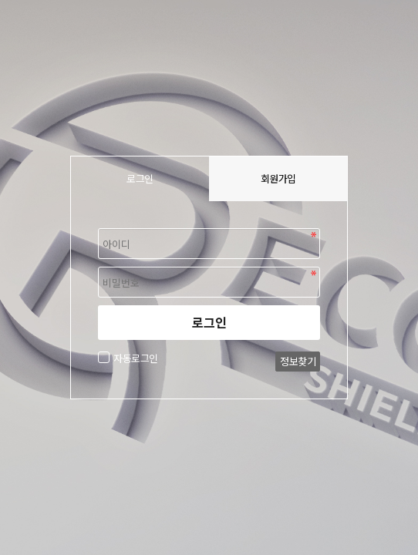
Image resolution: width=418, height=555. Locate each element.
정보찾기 (297, 361)
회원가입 (278, 178)
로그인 (209, 322)
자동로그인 (134, 358)
